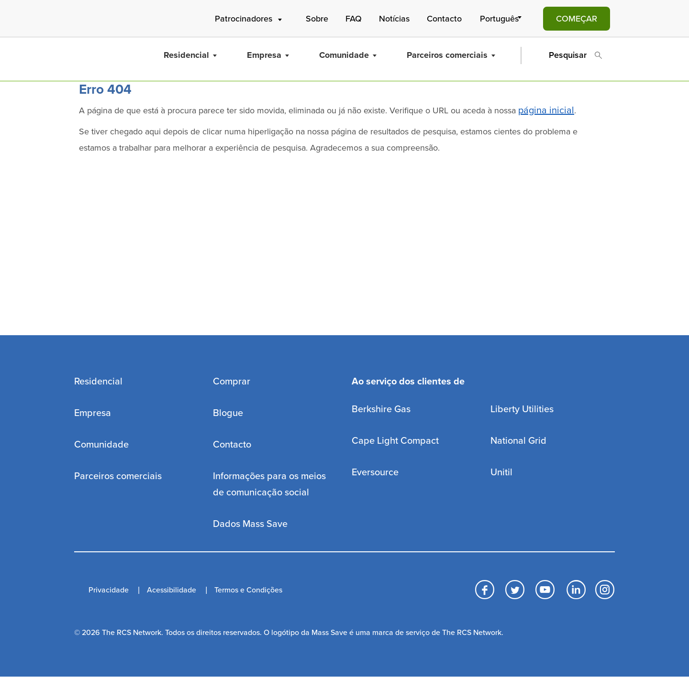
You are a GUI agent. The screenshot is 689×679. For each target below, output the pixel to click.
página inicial (546, 110)
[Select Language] (502, 18)
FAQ (353, 18)
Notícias (394, 18)
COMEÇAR (576, 18)
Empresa (268, 55)
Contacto (444, 18)
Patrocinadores (249, 18)
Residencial (190, 55)
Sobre (317, 18)
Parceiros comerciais (451, 55)
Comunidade (348, 55)
